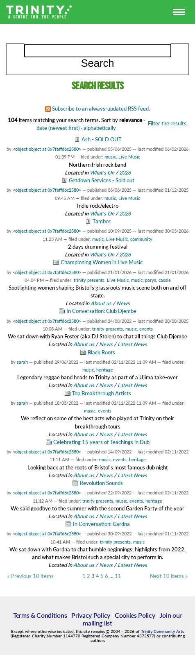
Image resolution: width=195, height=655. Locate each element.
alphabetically (100, 128)
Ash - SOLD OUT (102, 139)
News (123, 303)
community (141, 239)
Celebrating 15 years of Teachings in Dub (101, 442)
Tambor (102, 221)
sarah (22, 362)
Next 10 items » (169, 576)
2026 (125, 172)
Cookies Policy (135, 615)
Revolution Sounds (101, 483)
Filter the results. (168, 123)
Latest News (132, 344)
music (110, 156)
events (146, 328)
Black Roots (101, 352)
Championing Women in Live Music (102, 262)
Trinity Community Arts (162, 631)
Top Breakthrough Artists (101, 393)
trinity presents (89, 280)
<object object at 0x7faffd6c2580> (47, 149)
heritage (104, 369)
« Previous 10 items (30, 576)
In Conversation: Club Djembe (101, 311)
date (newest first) (58, 128)
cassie (165, 280)
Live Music (129, 156)
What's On (103, 172)
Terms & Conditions (40, 615)
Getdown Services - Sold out (101, 180)
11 (118, 576)
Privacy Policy (90, 615)
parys (150, 280)
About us (101, 303)
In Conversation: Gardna (101, 524)
